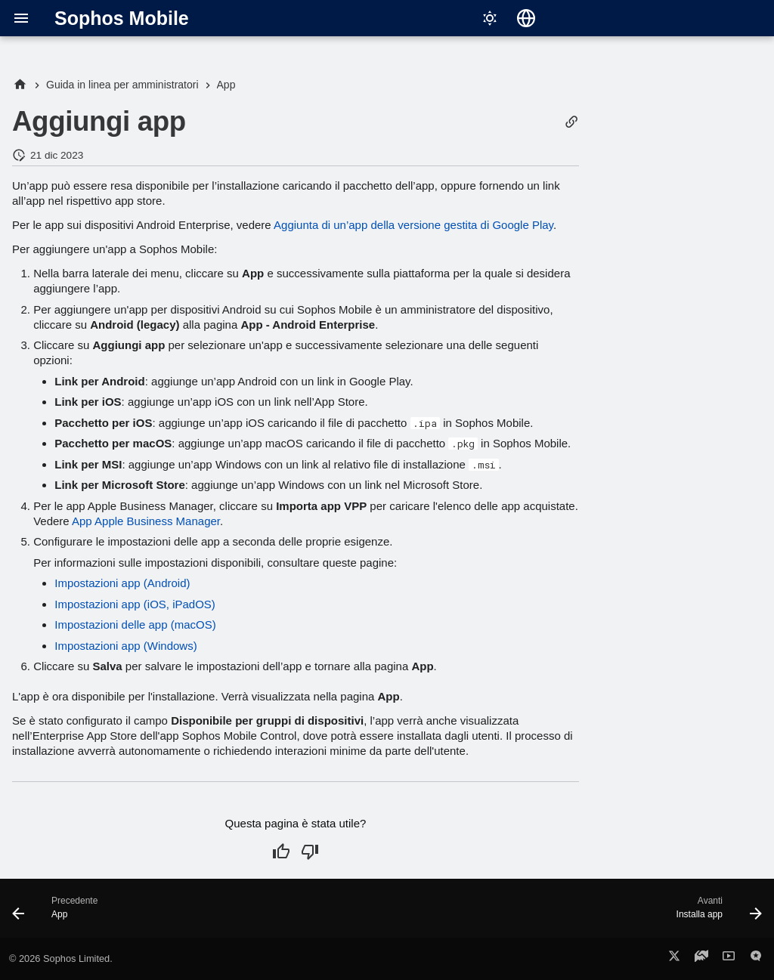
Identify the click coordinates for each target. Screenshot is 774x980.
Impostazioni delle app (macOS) (134, 624)
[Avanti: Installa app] (714, 913)
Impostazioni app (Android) (122, 583)
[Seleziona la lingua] (526, 18)
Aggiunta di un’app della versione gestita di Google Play (413, 224)
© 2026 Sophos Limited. (61, 958)
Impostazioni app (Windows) (125, 645)
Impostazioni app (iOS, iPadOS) (134, 604)
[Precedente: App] (59, 913)
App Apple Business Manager (146, 521)
